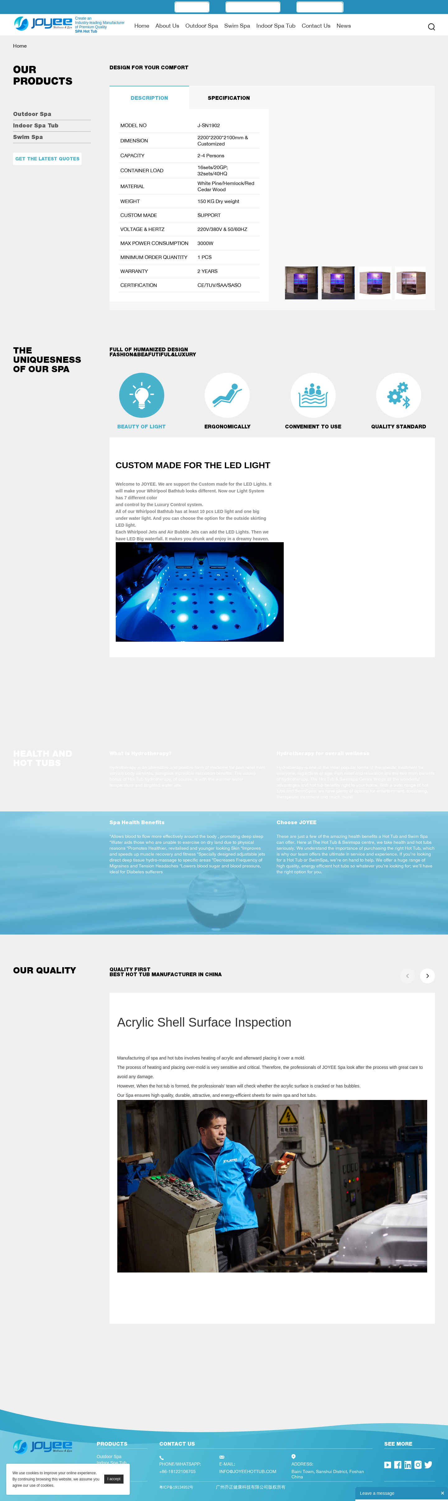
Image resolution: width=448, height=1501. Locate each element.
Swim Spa (237, 25)
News (344, 25)
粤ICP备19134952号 (176, 1487)
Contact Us (316, 25)
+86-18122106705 (177, 1471)
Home (141, 25)
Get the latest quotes (47, 158)
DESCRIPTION (149, 98)
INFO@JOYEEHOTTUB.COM (247, 1471)
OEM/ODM (192, 7)
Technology (320, 7)
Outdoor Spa (201, 25)
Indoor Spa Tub (276, 25)
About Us (167, 25)
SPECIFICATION (229, 98)
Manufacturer (253, 7)
